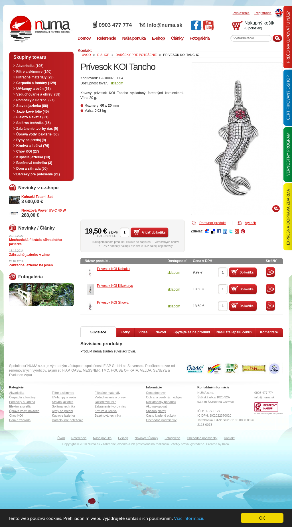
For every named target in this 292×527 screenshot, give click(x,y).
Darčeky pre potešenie (67, 420)
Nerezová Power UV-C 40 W (43, 210)
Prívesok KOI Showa (113, 303)
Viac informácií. (189, 518)
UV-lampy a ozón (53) (33, 89)
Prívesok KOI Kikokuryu (115, 286)
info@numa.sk (164, 25)
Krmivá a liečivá (106, 411)
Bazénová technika (108, 415)
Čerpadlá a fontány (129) (36, 83)
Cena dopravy (156, 392)
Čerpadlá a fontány (22, 397)
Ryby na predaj (62, 411)
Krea (225, 444)
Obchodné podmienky (161, 420)
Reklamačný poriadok (161, 402)
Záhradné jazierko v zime (29, 255)
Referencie (78, 438)
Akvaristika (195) (29, 66)
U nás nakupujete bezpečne (268, 413)
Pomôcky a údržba (22, 402)
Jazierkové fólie (105, 402)
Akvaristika (16, 392)
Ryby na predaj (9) (31, 140)
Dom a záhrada (20, 420)
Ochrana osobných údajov (164, 397)
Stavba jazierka (62, 402)
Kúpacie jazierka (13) (33, 157)
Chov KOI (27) (27, 151)
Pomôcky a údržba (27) (35, 100)
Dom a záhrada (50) (32, 169)
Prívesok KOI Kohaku (113, 269)
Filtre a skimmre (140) (33, 72)
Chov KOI (16, 415)
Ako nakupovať (156, 406)
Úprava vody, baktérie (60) (37, 134)
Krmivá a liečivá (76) (32, 146)
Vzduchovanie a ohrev (110, 397)
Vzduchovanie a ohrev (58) (38, 94)
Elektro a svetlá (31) (32, 117)
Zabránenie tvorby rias (110, 406)
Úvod (61, 438)
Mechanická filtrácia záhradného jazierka (35, 242)
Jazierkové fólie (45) (32, 111)
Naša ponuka (102, 438)
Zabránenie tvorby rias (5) (37, 129)
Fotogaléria (172, 438)
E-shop (123, 438)
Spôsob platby (156, 411)
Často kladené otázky (161, 415)
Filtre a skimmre (63, 392)
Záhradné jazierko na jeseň (31, 265)
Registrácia (262, 13)
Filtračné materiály (107, 392)
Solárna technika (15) (33, 123)
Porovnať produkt (212, 223)
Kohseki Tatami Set (37, 197)
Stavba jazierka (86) (32, 106)
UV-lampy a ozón (64, 397)
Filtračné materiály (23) (35, 77)
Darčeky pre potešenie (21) (38, 174)
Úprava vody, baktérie (24, 411)
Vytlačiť (250, 223)
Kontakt (229, 438)
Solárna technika (63, 406)
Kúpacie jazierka (63, 415)
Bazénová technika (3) (34, 163)
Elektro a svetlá (20, 406)
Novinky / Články (146, 438)
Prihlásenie (241, 13)
